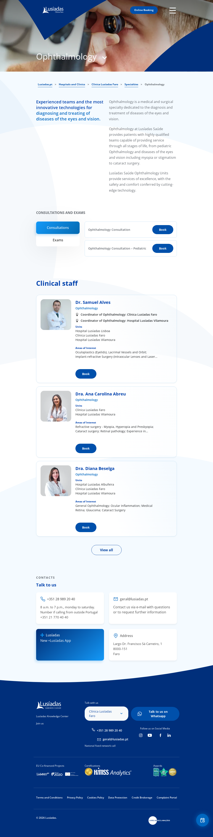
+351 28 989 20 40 (109, 730)
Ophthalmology (86, 308)
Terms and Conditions (49, 797)
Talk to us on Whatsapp (158, 714)
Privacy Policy (75, 797)
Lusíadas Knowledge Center (52, 716)
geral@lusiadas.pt (115, 739)
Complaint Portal (167, 797)
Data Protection (117, 797)
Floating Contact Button (202, 820)
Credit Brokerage (142, 797)
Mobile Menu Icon (173, 10)
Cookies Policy (95, 797)
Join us (40, 723)
